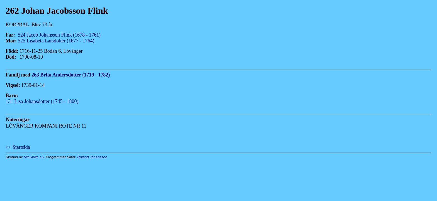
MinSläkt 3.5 (34, 157)
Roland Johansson (92, 157)
